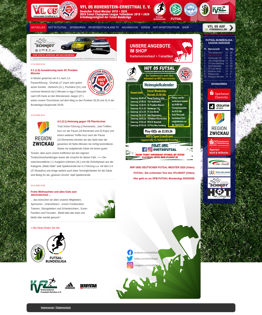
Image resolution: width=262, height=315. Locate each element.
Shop (185, 27)
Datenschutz (63, 307)
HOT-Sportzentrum (166, 27)
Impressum (47, 307)
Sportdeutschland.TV (103, 27)
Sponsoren (78, 27)
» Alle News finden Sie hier (45, 227)
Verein (145, 27)
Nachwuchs (130, 27)
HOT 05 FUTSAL (57, 27)
